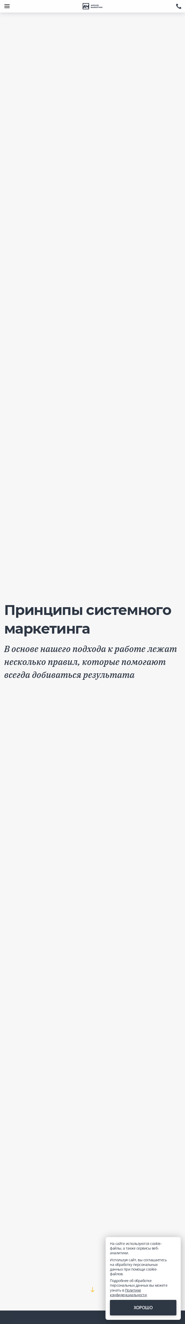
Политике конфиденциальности (128, 1292)
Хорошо (143, 1308)
